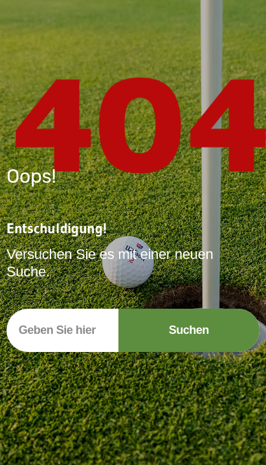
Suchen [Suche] (189, 330)
